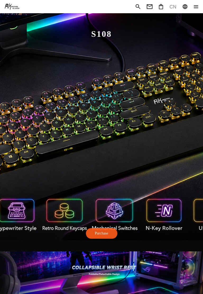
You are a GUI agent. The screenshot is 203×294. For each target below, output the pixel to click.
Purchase (101, 233)
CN (172, 6)
